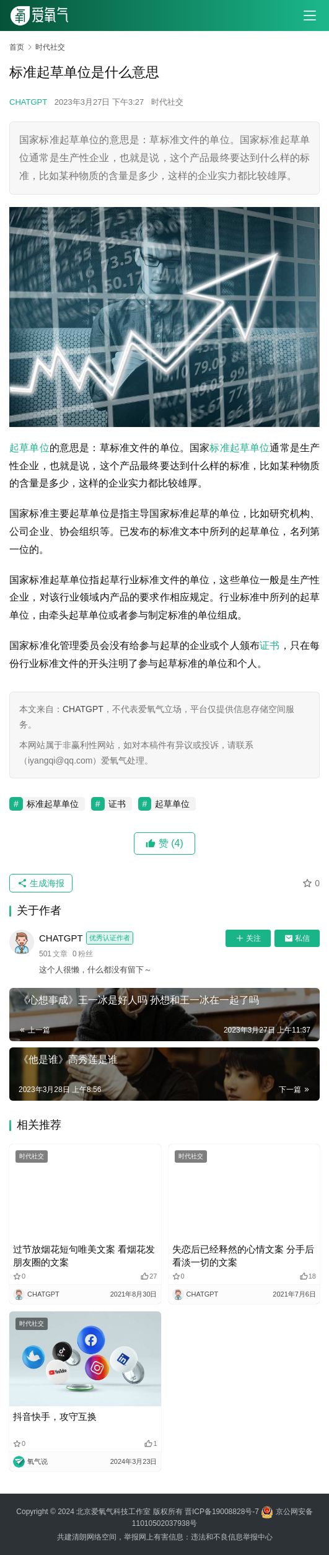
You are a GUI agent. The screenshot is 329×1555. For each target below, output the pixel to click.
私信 (297, 938)
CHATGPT (28, 102)
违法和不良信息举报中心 (232, 1537)
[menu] (310, 15)
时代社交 (167, 102)
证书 (269, 645)
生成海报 (40, 883)
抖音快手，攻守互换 (55, 1416)
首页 (16, 47)
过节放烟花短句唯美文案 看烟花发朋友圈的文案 (84, 1255)
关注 (248, 938)
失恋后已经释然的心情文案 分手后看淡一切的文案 (243, 1255)
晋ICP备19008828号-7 (222, 1511)
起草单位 (29, 448)
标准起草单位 (239, 448)
